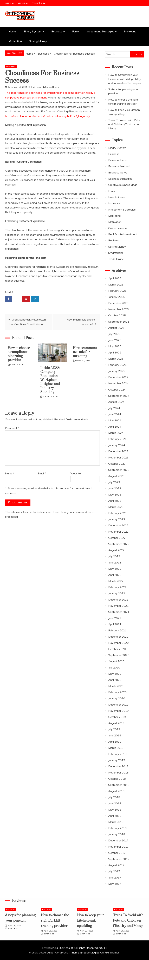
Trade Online (116, 259)
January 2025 (116, 371)
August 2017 (116, 865)
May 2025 (114, 346)
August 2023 (116, 476)
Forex (75, 31)
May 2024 (114, 420)
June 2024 (114, 414)
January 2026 (116, 297)
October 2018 (117, 778)
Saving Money (38, 41)
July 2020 (114, 667)
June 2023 (114, 488)
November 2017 (118, 846)
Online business (117, 228)
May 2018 (114, 809)
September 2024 (118, 395)
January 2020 (116, 698)
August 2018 (116, 791)
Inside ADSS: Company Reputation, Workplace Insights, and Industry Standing (50, 380)
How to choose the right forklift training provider (55, 920)
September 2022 (118, 544)
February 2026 (117, 290)
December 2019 (118, 704)
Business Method (118, 166)
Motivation (15, 41)
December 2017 (118, 840)
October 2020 (117, 649)
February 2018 (117, 828)
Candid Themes (110, 952)
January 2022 (116, 593)
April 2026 (114, 278)
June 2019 (114, 735)
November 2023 (118, 457)
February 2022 (117, 587)
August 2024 (116, 402)
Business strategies (120, 178)
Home (12, 31)
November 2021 (118, 605)
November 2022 (118, 531)
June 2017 (114, 877)
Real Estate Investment (122, 234)
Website (75, 473)
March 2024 (116, 432)
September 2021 (118, 612)
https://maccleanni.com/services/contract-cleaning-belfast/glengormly (47, 116)
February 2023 (117, 513)
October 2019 (117, 717)
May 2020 (114, 673)
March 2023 (116, 507)
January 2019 (116, 760)
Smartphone (116, 252)
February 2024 (117, 439)
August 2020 (116, 661)
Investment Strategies (100, 31)
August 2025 (116, 327)
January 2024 (116, 445)
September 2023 (118, 470)
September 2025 (118, 321)
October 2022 (117, 537)
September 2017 (118, 859)
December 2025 (118, 303)
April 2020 (114, 680)
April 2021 (114, 624)
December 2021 (118, 599)
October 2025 (117, 315)
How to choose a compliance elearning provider (19, 354)
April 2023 (114, 500)
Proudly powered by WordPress (49, 952)
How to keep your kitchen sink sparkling (90, 920)
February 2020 (117, 692)
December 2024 (118, 377)
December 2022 (118, 525)
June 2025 (114, 340)
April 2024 (114, 426)
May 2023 (114, 494)
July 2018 (114, 797)
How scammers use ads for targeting (85, 352)
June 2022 (114, 562)
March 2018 (116, 822)
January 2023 (116, 519)
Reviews (113, 240)
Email (42, 473)
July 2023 (114, 482)
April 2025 (114, 352)
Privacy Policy (38, 3)
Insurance (114, 203)
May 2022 (114, 568)
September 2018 (118, 785)
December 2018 (118, 766)
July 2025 (114, 334)
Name (9, 473)
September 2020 (118, 655)
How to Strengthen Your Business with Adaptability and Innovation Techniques (124, 79)
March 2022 (116, 581)
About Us (10, 3)
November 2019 (118, 710)
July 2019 (114, 729)
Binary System (32, 31)
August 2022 (116, 550)
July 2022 (114, 556)
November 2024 (118, 383)
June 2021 (114, 618)
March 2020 (116, 686)
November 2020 (118, 642)
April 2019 (114, 741)
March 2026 (116, 284)
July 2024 (114, 408)
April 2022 (114, 575)
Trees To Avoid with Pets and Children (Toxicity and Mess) (124, 124)
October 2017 (117, 852)
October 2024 (117, 389)
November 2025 (118, 309)
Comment (12, 428)
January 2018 (116, 834)
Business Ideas (117, 160)
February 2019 (117, 754)
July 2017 (114, 871)
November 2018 (118, 772)
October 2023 (117, 463)
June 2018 (114, 803)
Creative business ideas (122, 185)
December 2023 (118, 451)
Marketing (130, 31)
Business (56, 31)
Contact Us (23, 3)
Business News (117, 172)
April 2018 (114, 815)
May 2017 (114, 883)
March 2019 (116, 747)
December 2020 (118, 636)
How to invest (117, 197)
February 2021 (117, 630)
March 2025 (116, 358)
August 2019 (116, 723)
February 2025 (117, 364)
